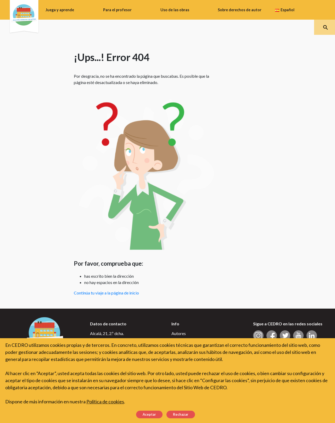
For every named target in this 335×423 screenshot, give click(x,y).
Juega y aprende (60, 10)
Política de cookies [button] (105, 401)
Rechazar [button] (180, 414)
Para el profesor (117, 10)
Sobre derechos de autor (239, 10)
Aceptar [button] (149, 414)
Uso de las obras (174, 10)
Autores (178, 333)
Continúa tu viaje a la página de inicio (106, 292)
